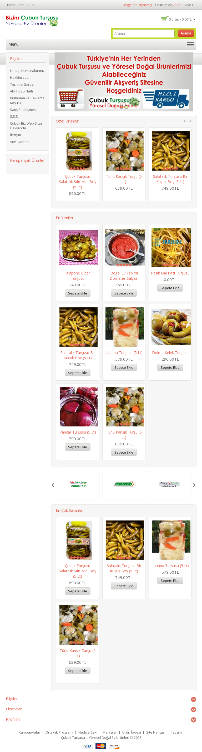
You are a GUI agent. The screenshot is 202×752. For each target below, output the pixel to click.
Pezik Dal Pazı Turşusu (170, 273)
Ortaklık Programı (59, 732)
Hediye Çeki (87, 732)
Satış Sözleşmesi (23, 109)
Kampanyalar (29, 732)
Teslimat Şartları (23, 84)
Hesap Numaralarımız (27, 70)
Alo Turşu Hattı (21, 91)
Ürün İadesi (131, 732)
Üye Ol (190, 4)
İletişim (15, 134)
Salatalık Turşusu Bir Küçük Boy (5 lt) (170, 179)
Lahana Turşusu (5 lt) (124, 352)
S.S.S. (14, 116)
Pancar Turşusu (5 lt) (77, 432)
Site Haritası (19, 141)
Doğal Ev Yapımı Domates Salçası (124, 276)
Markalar (110, 732)
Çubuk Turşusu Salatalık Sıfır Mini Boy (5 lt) (77, 181)
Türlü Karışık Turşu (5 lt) (124, 179)
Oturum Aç (163, 4)
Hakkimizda (19, 77)
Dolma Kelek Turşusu (170, 352)
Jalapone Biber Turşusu (77, 276)
